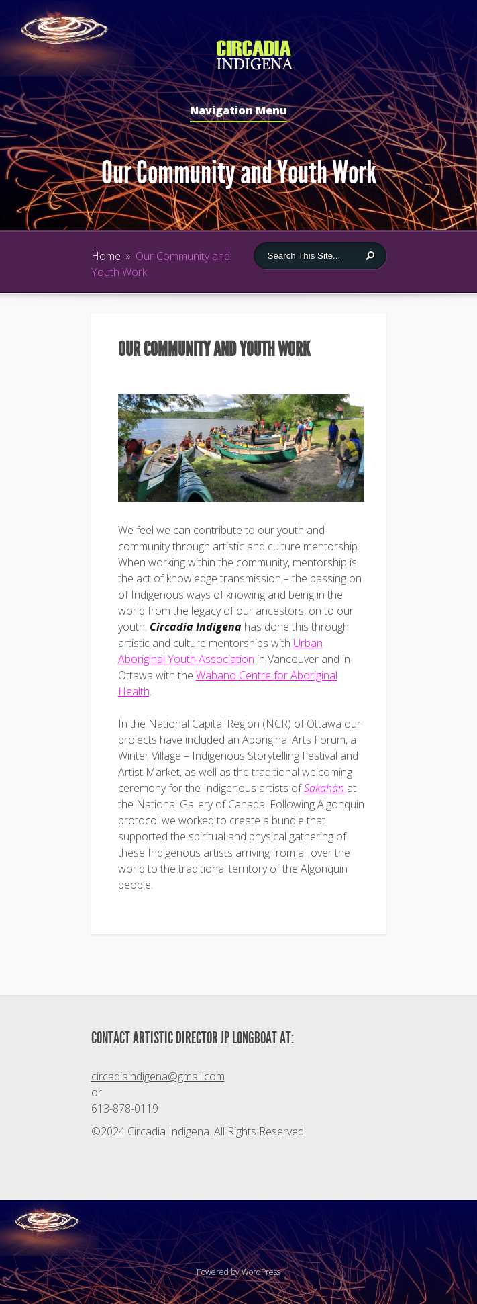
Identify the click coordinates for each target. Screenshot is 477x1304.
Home (106, 256)
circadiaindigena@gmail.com (158, 1076)
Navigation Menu (238, 111)
